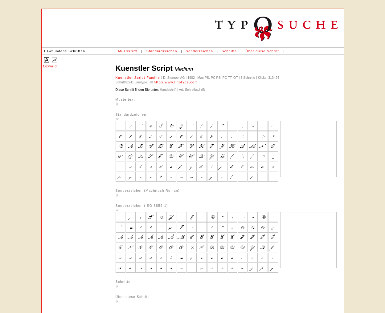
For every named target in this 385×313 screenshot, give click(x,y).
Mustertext (128, 51)
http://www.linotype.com (176, 82)
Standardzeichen (161, 51)
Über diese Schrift (262, 51)
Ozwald (50, 66)
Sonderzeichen (199, 51)
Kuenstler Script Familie (139, 77)
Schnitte (229, 51)
